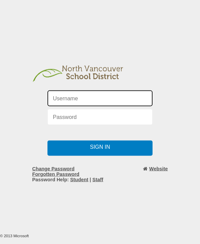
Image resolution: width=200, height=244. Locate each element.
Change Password (53, 168)
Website (158, 168)
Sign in (100, 147)
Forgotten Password (55, 174)
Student (79, 179)
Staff (98, 179)
